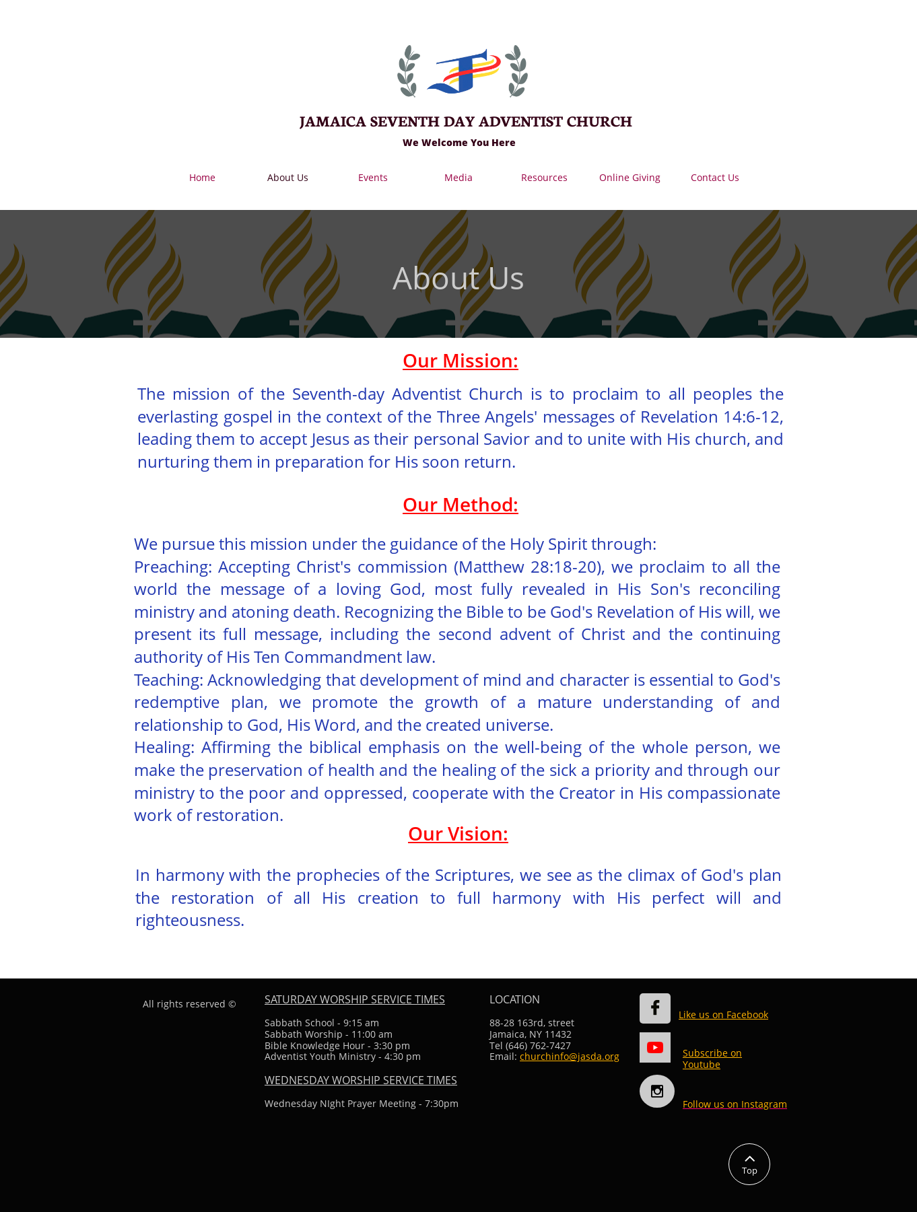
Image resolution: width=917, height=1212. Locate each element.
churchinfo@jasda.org (569, 1056)
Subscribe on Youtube (712, 1058)
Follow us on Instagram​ (735, 1104)
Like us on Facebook (723, 1014)
